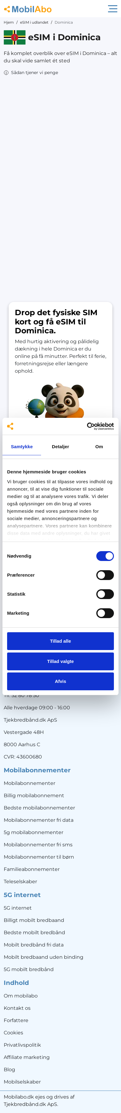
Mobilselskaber (22, 1082)
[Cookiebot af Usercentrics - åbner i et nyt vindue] (87, 426)
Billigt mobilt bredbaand (34, 920)
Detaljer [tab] (60, 446)
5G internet (18, 908)
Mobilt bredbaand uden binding (43, 957)
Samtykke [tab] (22, 446)
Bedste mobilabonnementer (39, 808)
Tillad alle (60, 641)
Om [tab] (99, 446)
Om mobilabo (21, 996)
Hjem (9, 22)
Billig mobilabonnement (34, 795)
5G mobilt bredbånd (29, 969)
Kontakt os (17, 1008)
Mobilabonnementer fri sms (38, 845)
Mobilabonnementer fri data (38, 820)
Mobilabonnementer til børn (39, 857)
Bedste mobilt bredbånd (34, 932)
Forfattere (16, 1020)
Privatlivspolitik (22, 1045)
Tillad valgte (60, 661)
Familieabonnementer (32, 869)
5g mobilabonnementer (33, 832)
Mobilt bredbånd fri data (34, 945)
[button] (31, 72)
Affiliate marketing (27, 1057)
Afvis (60, 681)
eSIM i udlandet (34, 22)
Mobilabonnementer (29, 783)
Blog (9, 1069)
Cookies (13, 1033)
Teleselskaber (20, 881)
